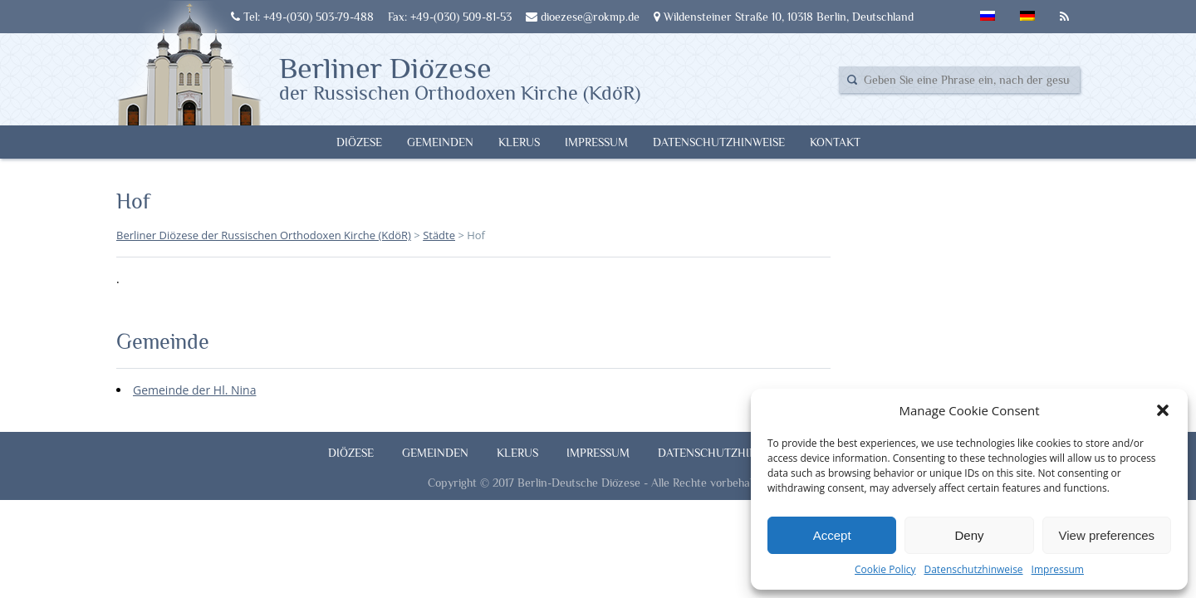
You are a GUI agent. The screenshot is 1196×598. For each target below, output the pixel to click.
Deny (968, 535)
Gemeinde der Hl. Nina (194, 390)
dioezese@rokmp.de (583, 16)
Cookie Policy (885, 569)
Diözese (359, 142)
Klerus (519, 142)
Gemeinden (440, 142)
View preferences (1107, 535)
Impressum (1058, 569)
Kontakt (835, 142)
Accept (832, 535)
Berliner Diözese (459, 77)
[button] (1162, 410)
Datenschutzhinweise (973, 569)
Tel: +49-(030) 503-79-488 (302, 16)
